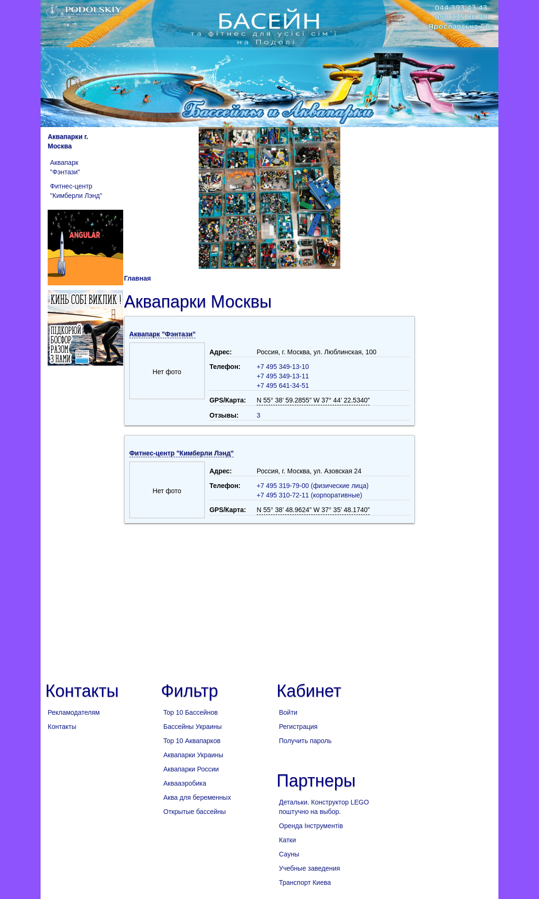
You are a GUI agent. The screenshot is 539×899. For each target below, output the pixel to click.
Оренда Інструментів (311, 826)
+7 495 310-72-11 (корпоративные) (309, 495)
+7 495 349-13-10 (283, 366)
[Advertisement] (269, 599)
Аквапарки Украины (193, 755)
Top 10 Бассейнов (190, 712)
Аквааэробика (184, 783)
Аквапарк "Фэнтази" (65, 167)
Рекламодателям (74, 712)
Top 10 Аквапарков (191, 741)
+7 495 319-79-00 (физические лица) (313, 485)
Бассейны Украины (192, 726)
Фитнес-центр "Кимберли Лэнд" (76, 190)
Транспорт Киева (305, 882)
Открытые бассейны (194, 811)
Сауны (289, 854)
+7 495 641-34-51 (283, 385)
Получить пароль (305, 741)
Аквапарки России (191, 769)
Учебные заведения (309, 868)
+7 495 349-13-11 (283, 376)
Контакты (62, 726)
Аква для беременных (197, 797)
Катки (287, 840)
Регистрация (298, 726)
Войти (288, 712)
